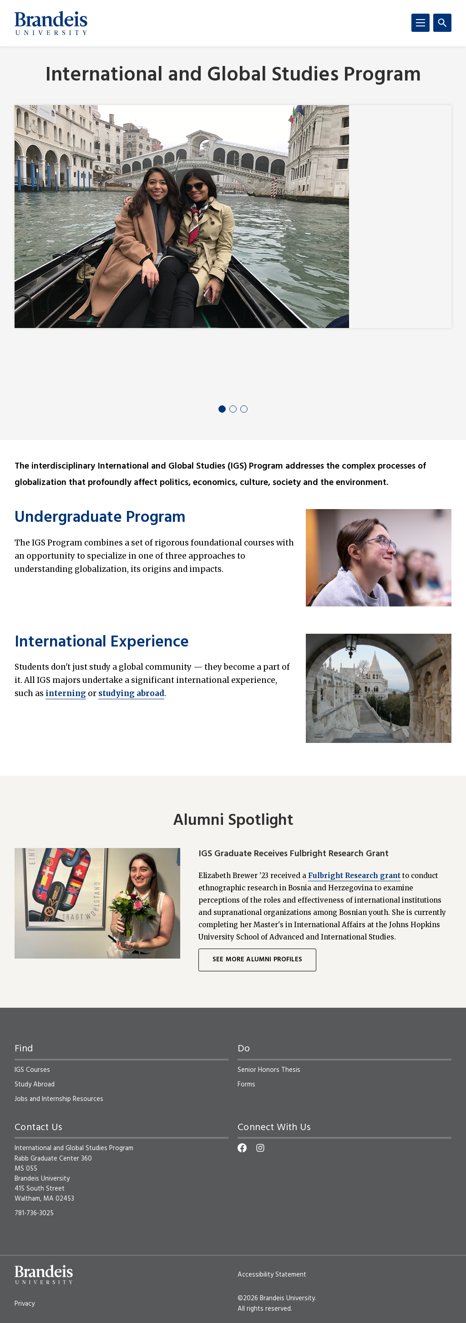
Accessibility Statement (272, 1274)
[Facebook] (242, 1147)
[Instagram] (260, 1147)
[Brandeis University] (51, 23)
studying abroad (131, 693)
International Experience (102, 643)
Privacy (25, 1303)
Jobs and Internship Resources (59, 1099)
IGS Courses (32, 1070)
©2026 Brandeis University (276, 1298)
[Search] (442, 23)
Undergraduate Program (100, 518)
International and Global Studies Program (233, 76)
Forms (246, 1084)
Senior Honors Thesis (269, 1070)
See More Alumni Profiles (257, 959)
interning (66, 693)
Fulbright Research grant (354, 875)
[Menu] (420, 23)
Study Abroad (35, 1084)
